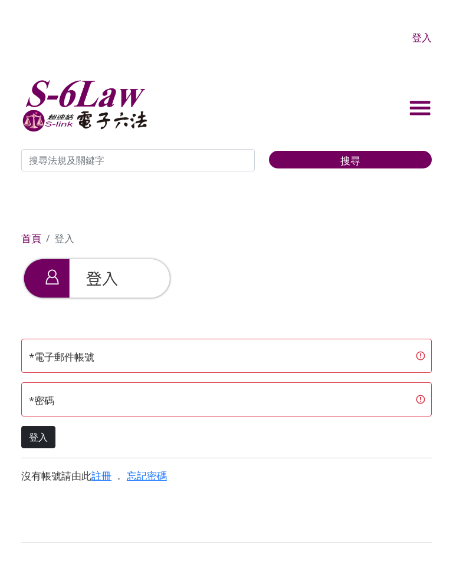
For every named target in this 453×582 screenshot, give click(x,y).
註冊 (101, 475)
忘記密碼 (147, 475)
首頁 (31, 238)
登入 (422, 37)
